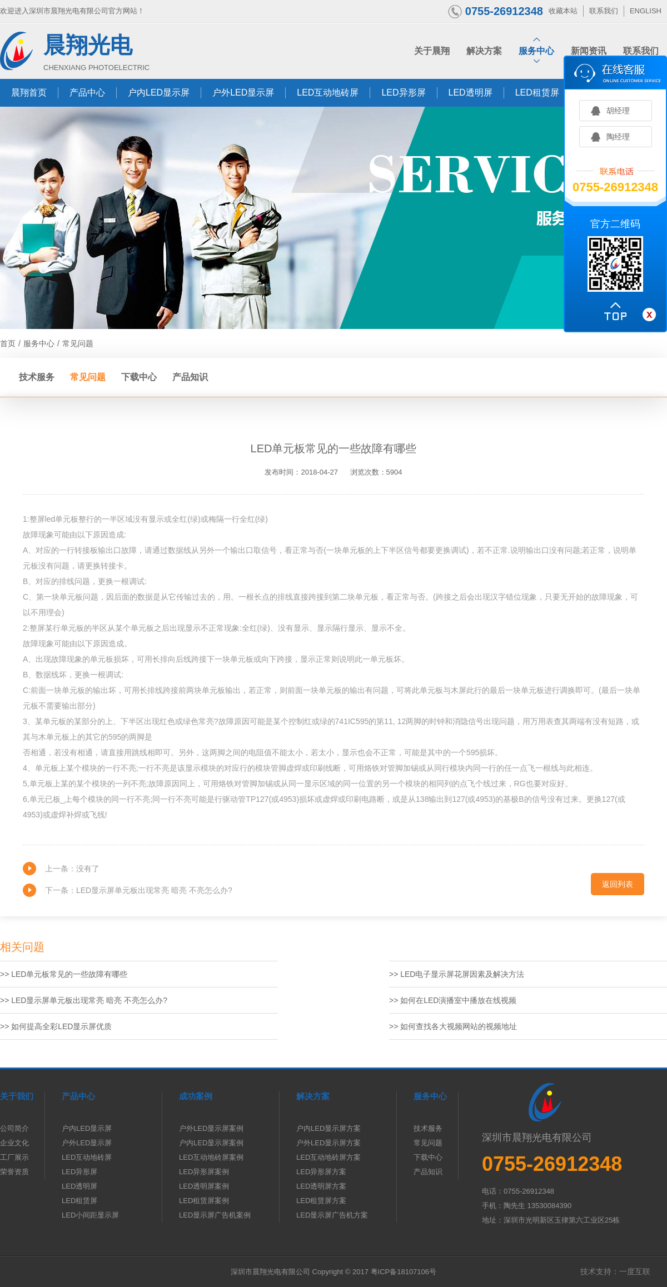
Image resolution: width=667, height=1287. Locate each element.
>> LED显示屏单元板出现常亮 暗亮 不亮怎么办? (83, 1000)
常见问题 (77, 343)
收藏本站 (563, 11)
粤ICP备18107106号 (404, 1272)
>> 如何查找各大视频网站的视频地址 (453, 1026)
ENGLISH (645, 11)
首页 (8, 343)
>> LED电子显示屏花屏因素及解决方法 (456, 974)
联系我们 (603, 11)
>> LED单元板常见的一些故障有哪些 (63, 974)
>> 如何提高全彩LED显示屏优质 (56, 1026)
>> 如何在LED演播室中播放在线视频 (454, 1000)
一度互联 (634, 1271)
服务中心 (38, 343)
